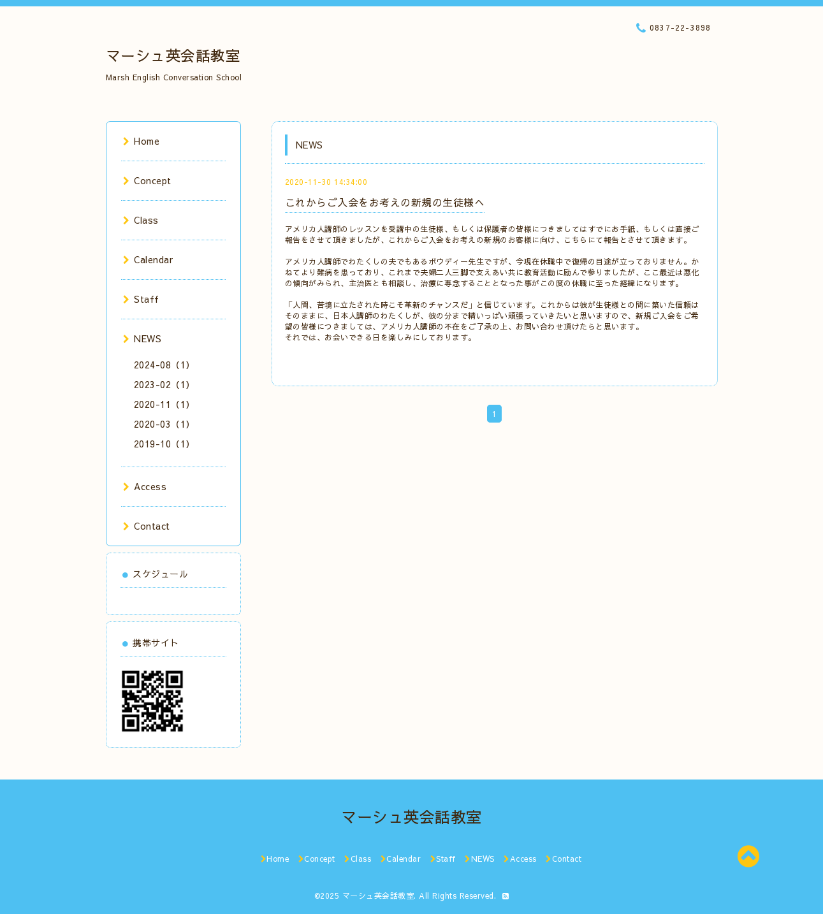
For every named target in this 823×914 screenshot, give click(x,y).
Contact (146, 525)
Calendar (148, 259)
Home (141, 140)
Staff (141, 299)
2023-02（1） (164, 384)
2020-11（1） (164, 404)
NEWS (142, 338)
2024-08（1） (164, 364)
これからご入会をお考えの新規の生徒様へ (385, 202)
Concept (147, 180)
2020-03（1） (164, 423)
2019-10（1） (164, 443)
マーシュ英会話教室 (173, 55)
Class (141, 220)
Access (145, 486)
